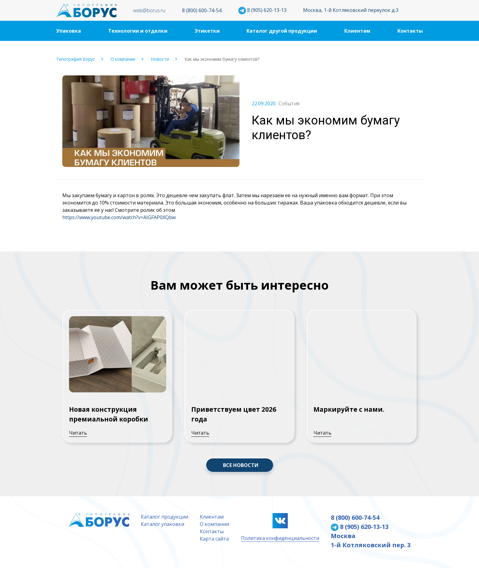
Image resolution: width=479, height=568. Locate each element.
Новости (160, 59)
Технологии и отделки (137, 30)
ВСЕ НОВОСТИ (240, 465)
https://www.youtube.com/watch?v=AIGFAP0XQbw (119, 217)
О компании (123, 59)
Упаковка (68, 30)
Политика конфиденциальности (280, 538)
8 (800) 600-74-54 (201, 10)
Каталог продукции (164, 516)
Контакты (410, 30)
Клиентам (357, 30)
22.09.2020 (264, 103)
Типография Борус (75, 59)
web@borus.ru (149, 10)
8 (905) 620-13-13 (262, 10)
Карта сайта (214, 538)
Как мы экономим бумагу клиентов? (222, 59)
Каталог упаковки (162, 524)
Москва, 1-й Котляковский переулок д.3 (350, 10)
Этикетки (207, 30)
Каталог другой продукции (282, 30)
